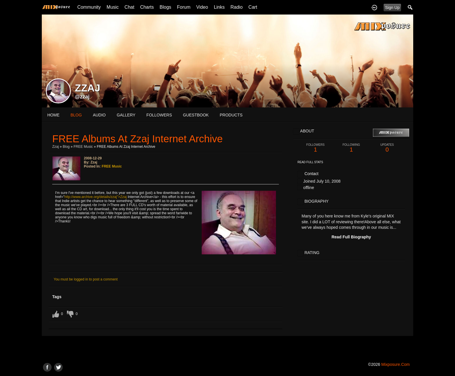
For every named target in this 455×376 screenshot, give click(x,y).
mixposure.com (395, 364)
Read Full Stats (310, 162)
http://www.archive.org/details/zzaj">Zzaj (95, 197)
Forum (183, 7)
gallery (126, 115)
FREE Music (83, 147)
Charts (147, 7)
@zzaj (82, 97)
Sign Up (392, 7)
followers (159, 115)
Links (219, 7)
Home (53, 115)
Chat (129, 7)
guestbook (196, 115)
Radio (236, 7)
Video (202, 7)
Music (112, 7)
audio (99, 115)
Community (89, 7)
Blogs (165, 7)
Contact (311, 173)
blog (76, 115)
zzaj (55, 147)
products (231, 115)
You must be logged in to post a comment (86, 279)
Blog (66, 147)
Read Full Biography (351, 237)
